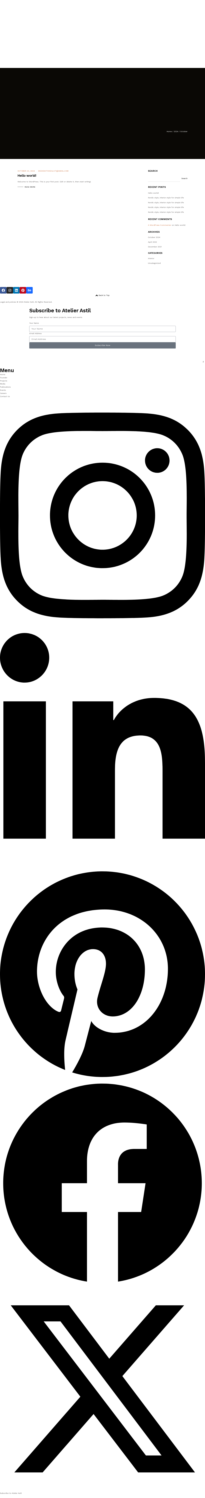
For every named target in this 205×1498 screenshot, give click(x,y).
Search (153, 170)
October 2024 (154, 237)
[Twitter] (102, 750)
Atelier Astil (29, 302)
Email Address (35, 333)
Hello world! (153, 193)
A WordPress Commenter (159, 225)
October (183, 131)
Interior (151, 258)
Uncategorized (154, 263)
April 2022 (152, 242)
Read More (30, 187)
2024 (176, 131)
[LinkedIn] (102, 974)
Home (169, 131)
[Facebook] (102, 515)
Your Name (34, 323)
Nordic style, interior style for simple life (166, 198)
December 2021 (155, 247)
